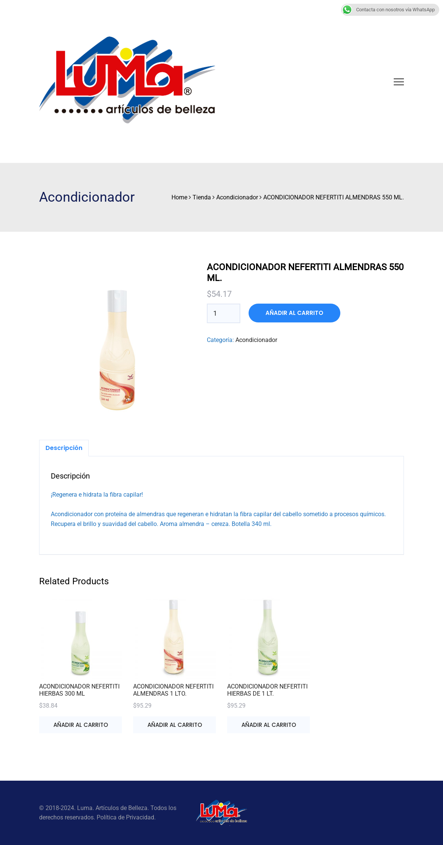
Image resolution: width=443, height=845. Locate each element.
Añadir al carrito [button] (80, 725)
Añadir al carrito (294, 313)
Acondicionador (256, 339)
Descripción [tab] (64, 448)
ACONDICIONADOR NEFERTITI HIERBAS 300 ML (79, 690)
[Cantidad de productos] (219, 313)
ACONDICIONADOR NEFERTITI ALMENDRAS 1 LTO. (173, 690)
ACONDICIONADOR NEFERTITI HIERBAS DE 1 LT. (267, 690)
